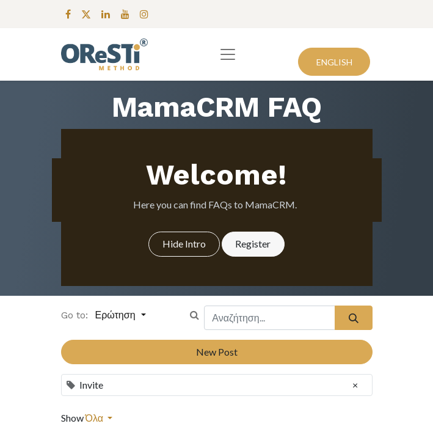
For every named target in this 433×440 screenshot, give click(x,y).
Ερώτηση (117, 315)
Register (253, 243)
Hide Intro (184, 243)
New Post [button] (217, 352)
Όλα (95, 418)
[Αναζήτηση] (353, 318)
